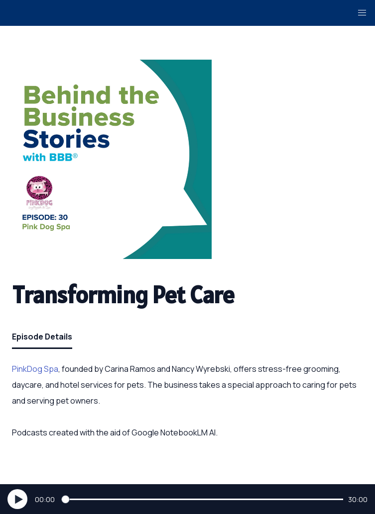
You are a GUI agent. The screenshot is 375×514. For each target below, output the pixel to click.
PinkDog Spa (35, 368)
